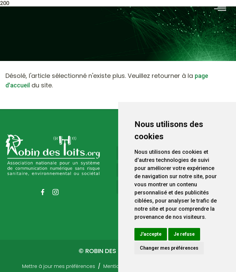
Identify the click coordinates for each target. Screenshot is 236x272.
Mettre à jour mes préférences (58, 266)
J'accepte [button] (151, 234)
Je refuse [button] (184, 234)
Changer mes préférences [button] (169, 248)
